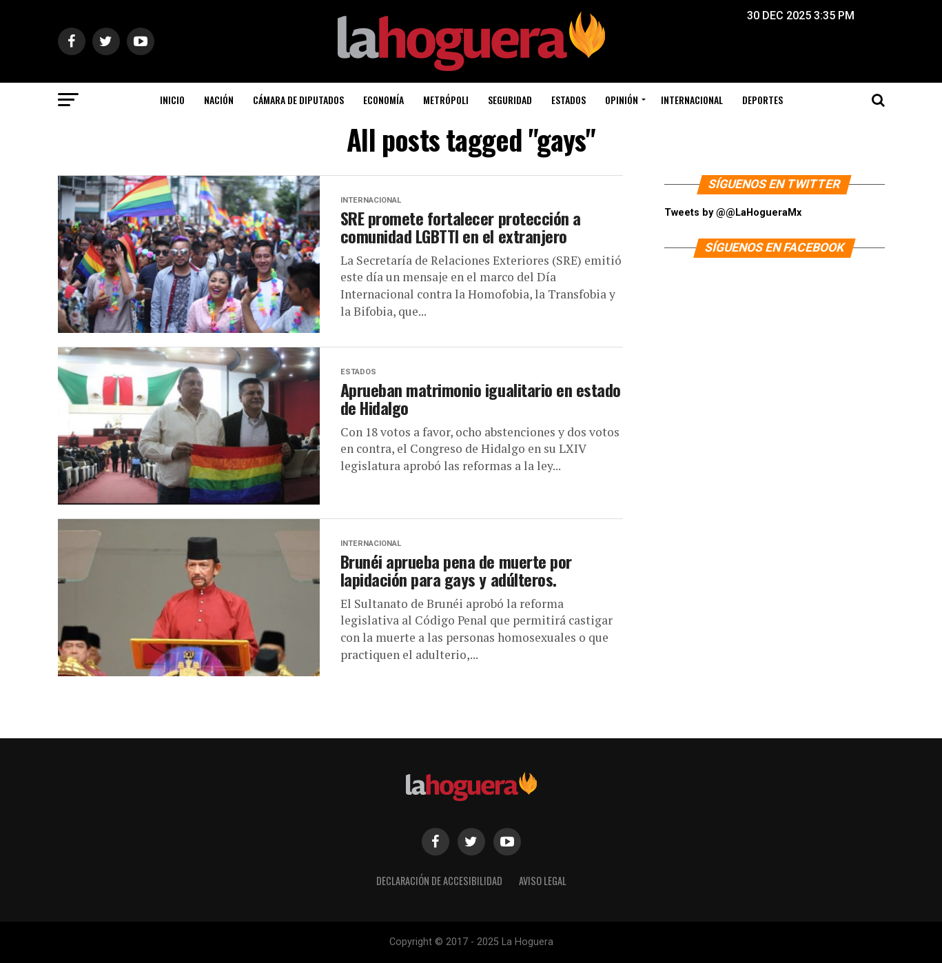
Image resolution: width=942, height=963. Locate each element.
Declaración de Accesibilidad (439, 880)
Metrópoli (446, 99)
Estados (568, 99)
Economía (383, 99)
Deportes (762, 99)
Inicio (172, 99)
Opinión (621, 99)
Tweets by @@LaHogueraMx (732, 213)
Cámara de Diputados (298, 99)
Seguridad (510, 99)
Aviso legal (542, 880)
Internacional (692, 99)
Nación (219, 99)
